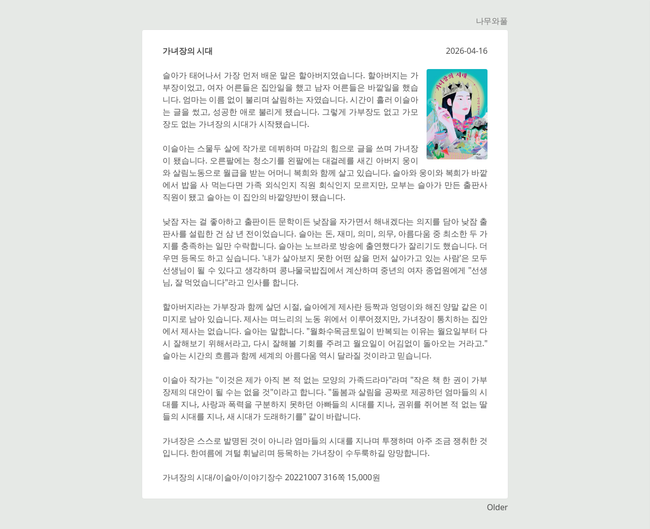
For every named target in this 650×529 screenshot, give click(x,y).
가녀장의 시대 (187, 50)
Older (497, 507)
